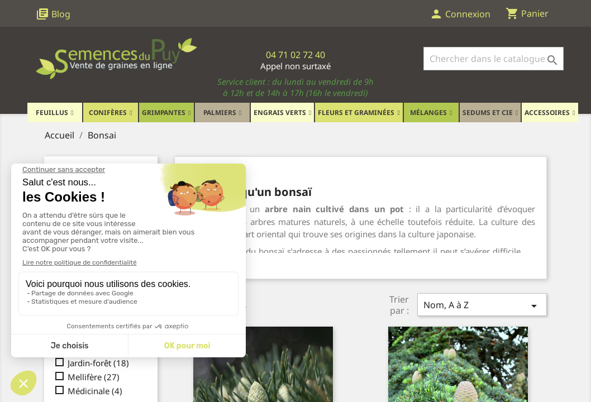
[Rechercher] (493, 58)
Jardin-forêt (98, 362)
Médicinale (95, 390)
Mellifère (94, 376)
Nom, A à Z (482, 306)
